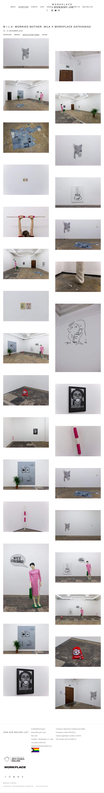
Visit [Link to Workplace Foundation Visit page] (42, 7)
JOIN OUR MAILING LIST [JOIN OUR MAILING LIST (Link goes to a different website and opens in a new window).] (15, 732)
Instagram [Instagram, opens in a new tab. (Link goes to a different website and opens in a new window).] (51, 10)
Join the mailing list (55, 10)
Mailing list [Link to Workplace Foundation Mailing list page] (88, 7)
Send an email (18, 777)
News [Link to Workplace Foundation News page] (49, 7)
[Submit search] (47, 10)
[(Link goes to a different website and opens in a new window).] (15, 767)
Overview (7, 34)
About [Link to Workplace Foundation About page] (13, 7)
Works (17, 34)
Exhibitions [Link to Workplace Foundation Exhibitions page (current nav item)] (23, 7)
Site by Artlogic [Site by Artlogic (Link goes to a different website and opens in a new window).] (42, 786)
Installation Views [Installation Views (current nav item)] (31, 34)
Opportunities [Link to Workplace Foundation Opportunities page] (60, 7)
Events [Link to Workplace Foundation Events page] (34, 7)
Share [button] (44, 34)
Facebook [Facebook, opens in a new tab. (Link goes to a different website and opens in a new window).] (58, 10)
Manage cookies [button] (9, 783)
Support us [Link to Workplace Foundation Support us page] (75, 7)
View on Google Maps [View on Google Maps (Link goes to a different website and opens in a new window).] (22, 777)
